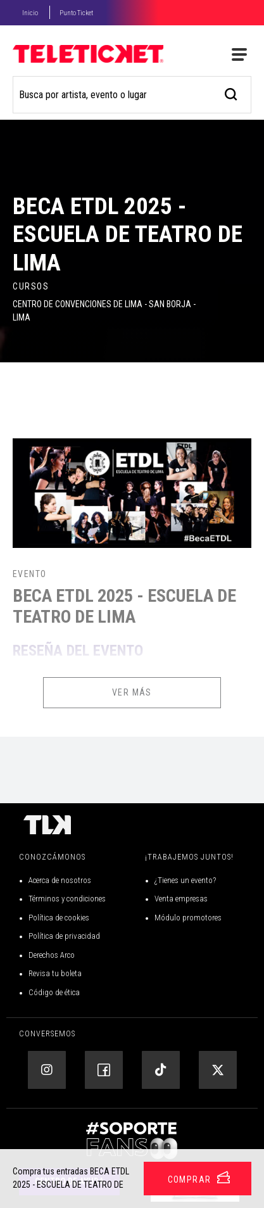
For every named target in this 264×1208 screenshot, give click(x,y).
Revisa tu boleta (55, 973)
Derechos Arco (51, 955)
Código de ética (54, 992)
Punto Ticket (76, 13)
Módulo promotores (188, 917)
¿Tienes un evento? (185, 880)
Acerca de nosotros (59, 880)
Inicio (30, 13)
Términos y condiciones (67, 898)
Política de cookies (58, 917)
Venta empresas (181, 898)
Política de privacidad (64, 936)
